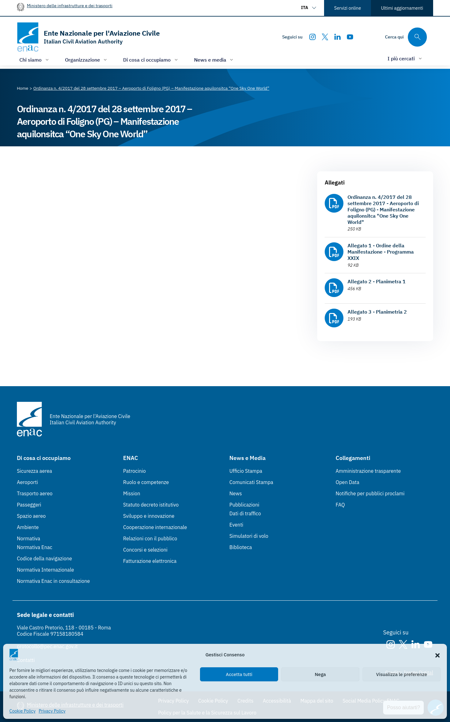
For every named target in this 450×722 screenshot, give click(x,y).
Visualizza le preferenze (401, 674)
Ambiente (28, 527)
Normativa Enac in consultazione (53, 581)
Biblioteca (240, 547)
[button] (437, 655)
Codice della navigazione (44, 558)
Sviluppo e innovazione (148, 516)
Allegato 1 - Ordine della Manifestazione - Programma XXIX (381, 251)
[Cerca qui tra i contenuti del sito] (406, 37)
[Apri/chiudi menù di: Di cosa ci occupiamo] (151, 59)
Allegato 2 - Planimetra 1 (377, 281)
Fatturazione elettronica (150, 561)
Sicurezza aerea (34, 471)
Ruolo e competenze (146, 482)
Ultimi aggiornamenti (402, 8)
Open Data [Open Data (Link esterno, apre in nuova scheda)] (347, 482)
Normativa (28, 538)
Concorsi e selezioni (145, 550)
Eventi (236, 525)
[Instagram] (313, 36)
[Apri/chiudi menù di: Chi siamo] (34, 59)
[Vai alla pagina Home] (22, 88)
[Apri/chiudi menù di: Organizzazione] (86, 59)
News (235, 493)
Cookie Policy (22, 711)
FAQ (340, 505)
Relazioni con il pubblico (150, 538)
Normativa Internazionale (45, 570)
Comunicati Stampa (251, 482)
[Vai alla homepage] (88, 37)
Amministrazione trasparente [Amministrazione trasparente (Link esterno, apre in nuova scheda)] (368, 471)
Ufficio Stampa (245, 471)
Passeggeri (29, 505)
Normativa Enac (34, 547)
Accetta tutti (239, 674)
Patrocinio (134, 471)
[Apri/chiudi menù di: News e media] (214, 59)
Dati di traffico (245, 513)
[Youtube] (350, 36)
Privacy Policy (52, 711)
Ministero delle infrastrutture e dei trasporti (69, 5)
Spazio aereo (31, 516)
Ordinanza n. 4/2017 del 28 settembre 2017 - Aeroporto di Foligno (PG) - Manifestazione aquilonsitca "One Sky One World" (383, 209)
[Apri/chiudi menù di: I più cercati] (405, 58)
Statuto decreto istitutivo (151, 505)
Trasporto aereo (34, 493)
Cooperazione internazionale (155, 527)
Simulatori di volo (248, 536)
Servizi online (347, 8)
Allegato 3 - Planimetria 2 (377, 312)
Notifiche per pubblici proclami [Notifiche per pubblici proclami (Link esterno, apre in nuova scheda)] (370, 493)
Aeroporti (27, 482)
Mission (131, 493)
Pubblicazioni (244, 505)
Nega (320, 674)
